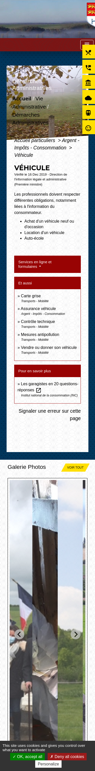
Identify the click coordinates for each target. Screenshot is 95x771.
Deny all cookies (67, 756)
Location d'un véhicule (44, 232)
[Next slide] (76, 634)
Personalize (48, 764)
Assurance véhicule (38, 308)
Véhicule (23, 155)
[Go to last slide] (19, 634)
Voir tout (75, 467)
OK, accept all (27, 756)
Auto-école (34, 238)
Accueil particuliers (35, 140)
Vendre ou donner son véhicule (49, 347)
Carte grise (31, 296)
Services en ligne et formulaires (34, 264)
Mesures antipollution (40, 334)
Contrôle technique (38, 321)
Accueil (21, 99)
